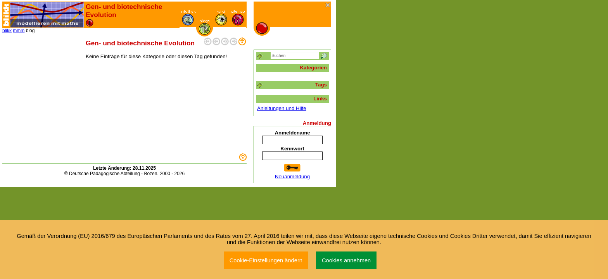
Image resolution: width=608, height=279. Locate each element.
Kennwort (292, 149)
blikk (7, 30)
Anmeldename (292, 133)
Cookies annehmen (346, 260)
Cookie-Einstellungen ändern (266, 260)
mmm (18, 30)
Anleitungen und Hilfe (281, 108)
